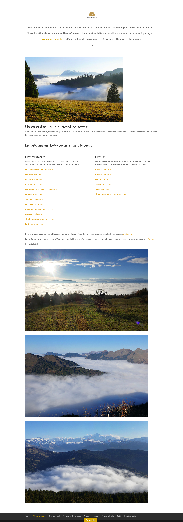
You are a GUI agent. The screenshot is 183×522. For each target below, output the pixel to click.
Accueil (27, 516)
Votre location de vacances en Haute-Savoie (53, 33)
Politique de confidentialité (126, 516)
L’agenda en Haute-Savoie (72, 516)
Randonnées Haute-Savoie (74, 28)
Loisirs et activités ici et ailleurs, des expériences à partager (117, 33)
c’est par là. (152, 239)
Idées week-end (75, 39)
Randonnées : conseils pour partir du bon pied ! (124, 28)
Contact (120, 39)
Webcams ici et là (52, 39)
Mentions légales (108, 516)
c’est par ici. (128, 234)
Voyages (92, 39)
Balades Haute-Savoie (41, 28)
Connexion (134, 39)
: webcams (39, 169)
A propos (107, 39)
